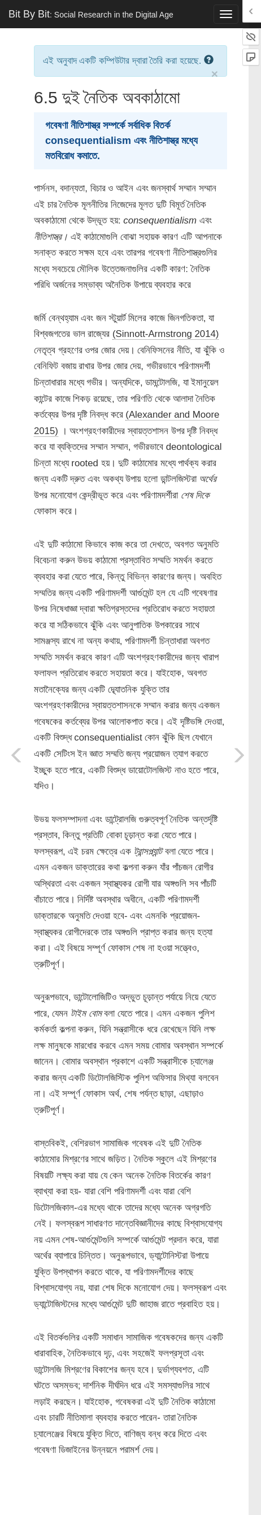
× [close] (214, 74)
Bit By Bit (90, 14)
